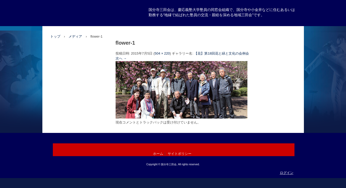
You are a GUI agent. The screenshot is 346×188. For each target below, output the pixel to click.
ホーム (158, 154)
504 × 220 (162, 53)
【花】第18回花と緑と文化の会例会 (221, 53)
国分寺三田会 (70, 25)
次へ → (121, 58)
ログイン (286, 173)
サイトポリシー (179, 154)
